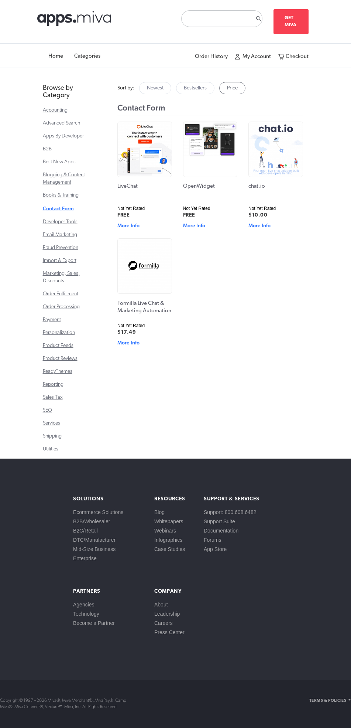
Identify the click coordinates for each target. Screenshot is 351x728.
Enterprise (85, 558)
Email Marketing (60, 235)
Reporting (53, 384)
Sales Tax (53, 397)
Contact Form (58, 208)
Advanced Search (61, 123)
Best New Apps (59, 162)
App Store (215, 549)
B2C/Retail (85, 531)
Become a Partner (94, 623)
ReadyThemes (57, 371)
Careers (163, 623)
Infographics (168, 540)
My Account (256, 56)
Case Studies (169, 549)
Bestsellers (195, 88)
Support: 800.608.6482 (230, 512)
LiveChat (127, 186)
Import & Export (59, 260)
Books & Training (61, 195)
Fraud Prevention (60, 248)
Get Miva (291, 21)
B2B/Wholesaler (91, 521)
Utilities (50, 449)
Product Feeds (58, 345)
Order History (211, 56)
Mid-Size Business (94, 549)
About (161, 605)
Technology (86, 614)
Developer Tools (60, 222)
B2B (47, 149)
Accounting (55, 110)
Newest (155, 88)
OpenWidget (199, 186)
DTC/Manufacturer (94, 540)
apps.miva (74, 20)
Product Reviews (60, 358)
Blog (159, 512)
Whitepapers (168, 521)
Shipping (52, 436)
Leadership (167, 614)
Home (55, 56)
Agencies (83, 605)
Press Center (169, 632)
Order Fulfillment (60, 294)
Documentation (221, 531)
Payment (52, 320)
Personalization (59, 333)
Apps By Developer (63, 136)
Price (232, 88)
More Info (128, 225)
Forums (212, 540)
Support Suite (219, 521)
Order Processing (61, 307)
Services (51, 423)
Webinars (165, 531)
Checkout (297, 56)
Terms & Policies (327, 701)
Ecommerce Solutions (98, 512)
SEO (47, 410)
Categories (87, 56)
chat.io (256, 186)
